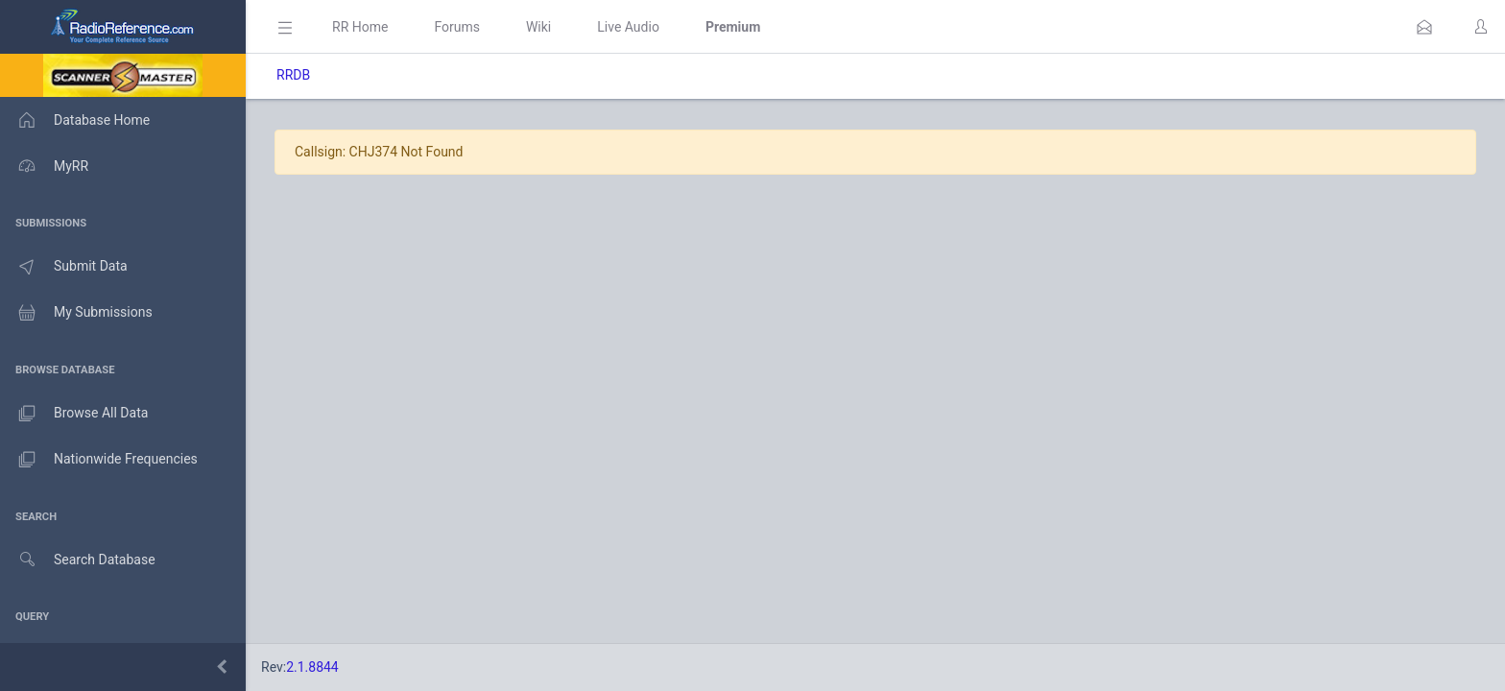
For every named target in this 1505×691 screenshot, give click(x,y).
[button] (1424, 27)
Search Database (77, 560)
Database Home (75, 120)
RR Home (360, 27)
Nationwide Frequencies (99, 459)
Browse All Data (74, 413)
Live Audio (628, 27)
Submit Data (64, 266)
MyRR (44, 166)
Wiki (538, 27)
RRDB (293, 75)
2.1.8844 (312, 667)
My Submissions (76, 313)
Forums (457, 27)
